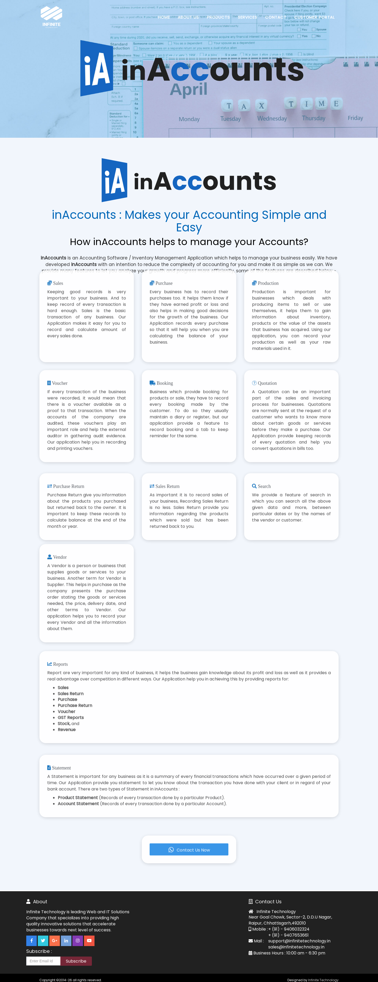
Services (247, 17)
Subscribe (76, 961)
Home (164, 17)
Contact (275, 17)
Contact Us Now (189, 833)
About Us (188, 17)
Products (218, 17)
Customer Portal (314, 17)
